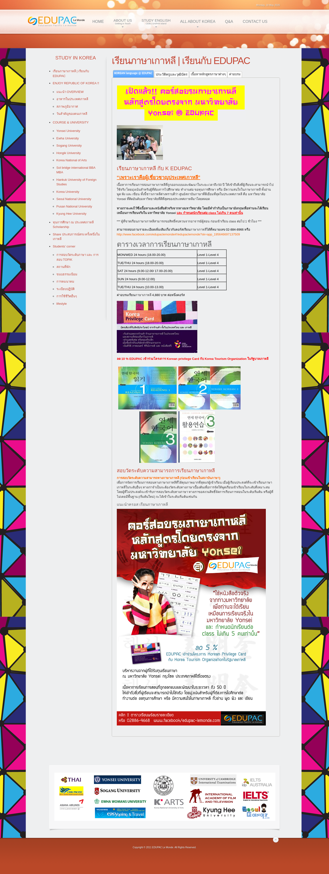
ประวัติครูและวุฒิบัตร (171, 74)
